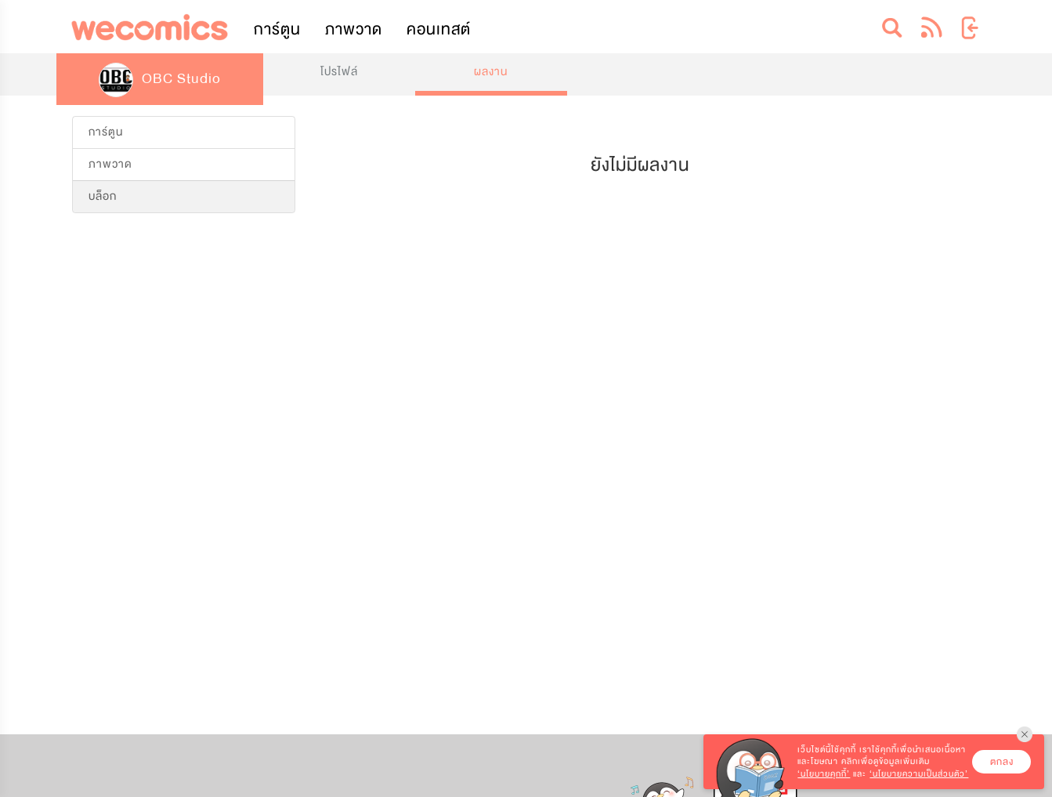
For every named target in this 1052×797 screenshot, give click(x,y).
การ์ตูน (277, 29)
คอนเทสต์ (439, 29)
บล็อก (103, 196)
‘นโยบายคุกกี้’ (823, 773)
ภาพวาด (353, 29)
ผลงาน (491, 72)
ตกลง (1002, 761)
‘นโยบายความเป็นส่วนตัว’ (918, 773)
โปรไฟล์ (339, 72)
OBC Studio (160, 79)
